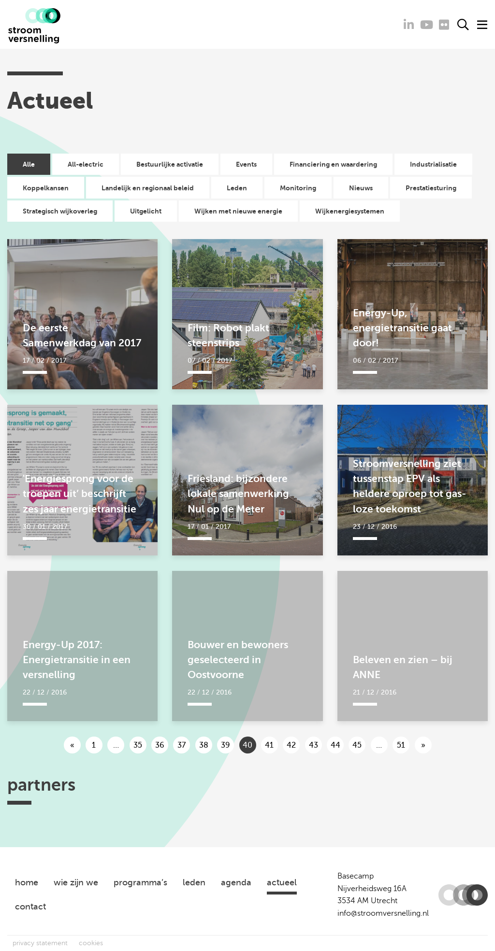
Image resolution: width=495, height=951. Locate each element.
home (26, 882)
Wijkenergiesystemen (349, 211)
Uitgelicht (145, 211)
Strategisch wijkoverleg (60, 211)
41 (269, 745)
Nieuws (361, 188)
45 (357, 745)
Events (246, 164)
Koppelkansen (46, 188)
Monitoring (298, 188)
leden (194, 882)
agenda (236, 882)
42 (291, 745)
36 (159, 745)
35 (137, 745)
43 (313, 745)
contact (30, 906)
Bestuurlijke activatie (169, 164)
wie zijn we (76, 882)
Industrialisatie (433, 164)
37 (181, 745)
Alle (29, 164)
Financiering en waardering (333, 164)
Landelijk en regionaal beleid (148, 188)
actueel (282, 882)
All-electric (85, 164)
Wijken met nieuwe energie (238, 211)
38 (203, 745)
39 (225, 745)
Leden (237, 188)
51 (401, 745)
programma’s (140, 882)
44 (335, 745)
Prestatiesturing (431, 188)
